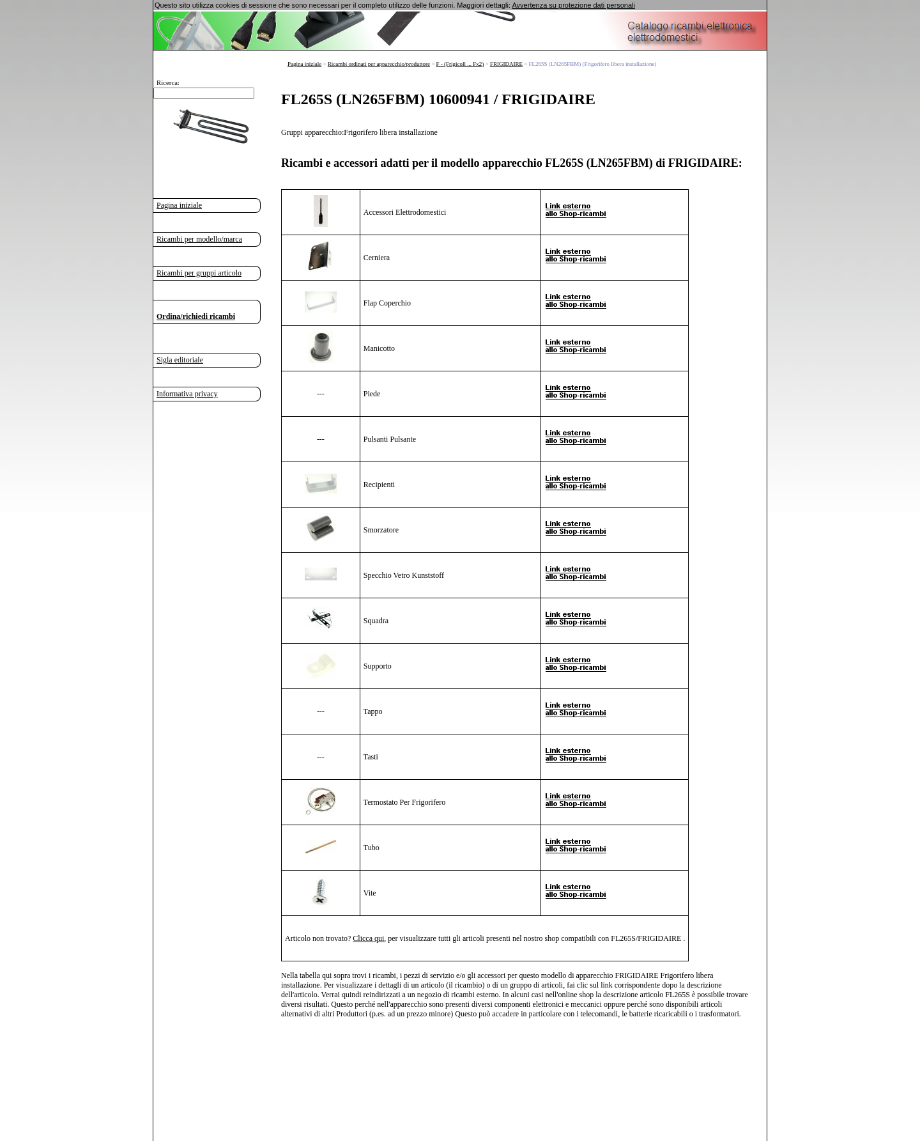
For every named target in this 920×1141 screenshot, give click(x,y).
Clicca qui (368, 937)
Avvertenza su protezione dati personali (573, 5)
